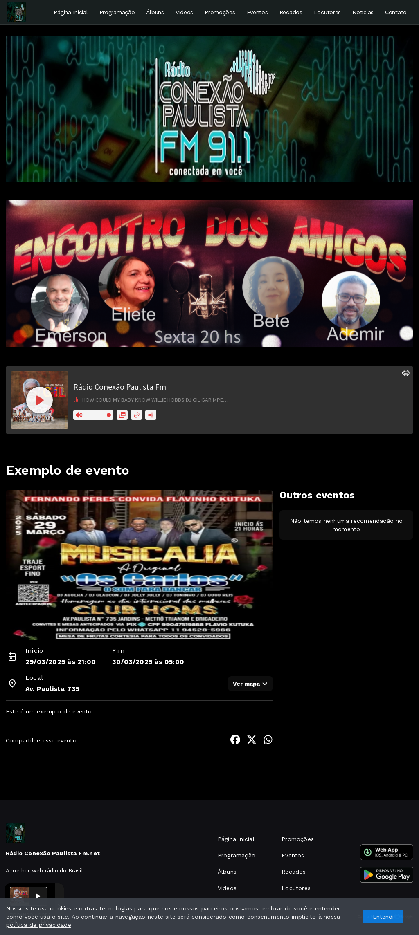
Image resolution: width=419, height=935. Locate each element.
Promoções (220, 12)
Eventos (257, 12)
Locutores (327, 12)
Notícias (363, 12)
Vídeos (184, 12)
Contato (396, 12)
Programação (117, 12)
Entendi (383, 916)
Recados (290, 12)
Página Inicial (71, 12)
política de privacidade (38, 925)
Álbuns (155, 12)
